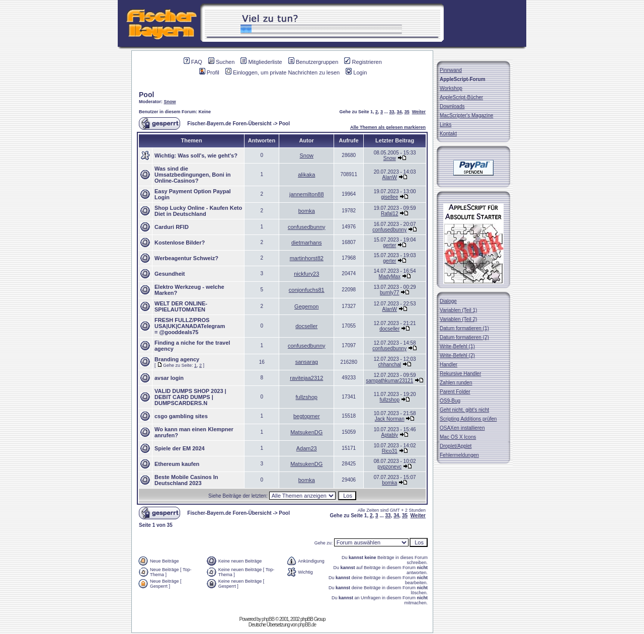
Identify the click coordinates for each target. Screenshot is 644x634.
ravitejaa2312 (306, 378)
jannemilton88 (306, 194)
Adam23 (306, 448)
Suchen (221, 62)
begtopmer (306, 416)
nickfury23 (306, 274)
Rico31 (389, 451)
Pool (146, 95)
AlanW (389, 177)
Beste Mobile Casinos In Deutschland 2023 (186, 480)
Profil (209, 72)
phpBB (268, 619)
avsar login (169, 378)
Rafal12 (389, 213)
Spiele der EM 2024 (179, 448)
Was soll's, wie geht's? (207, 155)
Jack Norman (390, 419)
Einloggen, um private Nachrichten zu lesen (282, 72)
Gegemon (306, 306)
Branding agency (176, 359)
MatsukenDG (306, 432)
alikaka (306, 175)
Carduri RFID (171, 227)
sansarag (306, 362)
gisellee (389, 197)
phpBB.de (307, 624)
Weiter (419, 111)
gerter (389, 245)
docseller (306, 326)
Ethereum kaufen (176, 464)
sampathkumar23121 (389, 380)
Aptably (389, 435)
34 (399, 111)
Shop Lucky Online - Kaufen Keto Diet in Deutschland (198, 211)
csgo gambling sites (181, 416)
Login (356, 72)
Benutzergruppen (313, 62)
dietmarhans (306, 243)
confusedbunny (307, 227)
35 (407, 111)
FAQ (193, 62)
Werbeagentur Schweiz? (186, 258)
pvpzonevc (389, 466)
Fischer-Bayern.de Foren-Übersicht (229, 123)
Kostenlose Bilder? (179, 243)
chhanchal (389, 364)
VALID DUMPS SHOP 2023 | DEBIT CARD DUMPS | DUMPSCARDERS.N (190, 397)
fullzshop (306, 397)
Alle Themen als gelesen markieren (388, 127)
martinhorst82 (307, 258)
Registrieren (362, 62)
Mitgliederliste (261, 62)
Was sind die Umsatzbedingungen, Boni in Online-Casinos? (192, 175)
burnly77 (389, 292)
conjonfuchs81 (307, 290)
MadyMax (389, 276)
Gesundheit (169, 274)
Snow (170, 101)
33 (391, 111)
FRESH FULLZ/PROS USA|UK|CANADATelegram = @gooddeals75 (189, 326)
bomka (306, 211)
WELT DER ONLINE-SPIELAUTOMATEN (180, 306)
